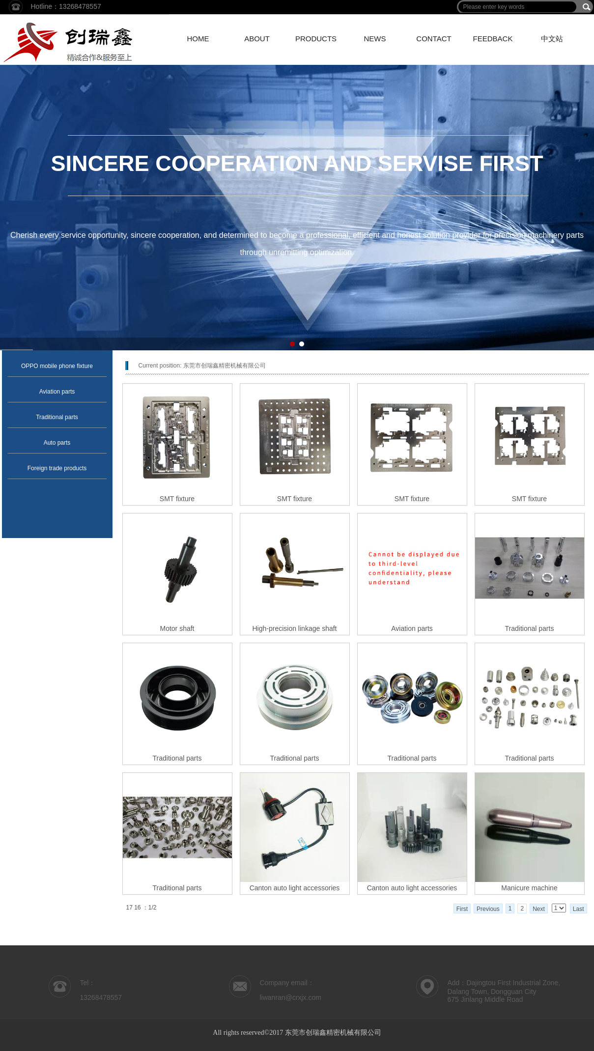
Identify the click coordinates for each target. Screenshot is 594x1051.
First (462, 909)
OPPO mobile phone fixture (57, 366)
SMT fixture (177, 499)
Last (578, 909)
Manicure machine (529, 888)
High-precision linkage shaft (295, 628)
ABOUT (257, 38)
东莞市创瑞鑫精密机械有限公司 (224, 365)
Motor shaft (177, 628)
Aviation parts (57, 391)
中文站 (552, 38)
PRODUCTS (316, 38)
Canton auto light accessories (295, 888)
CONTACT (433, 38)
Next (539, 909)
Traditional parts (57, 417)
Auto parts (57, 442)
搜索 (587, 6)
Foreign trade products (57, 468)
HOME (198, 38)
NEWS (375, 38)
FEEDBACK (493, 38)
